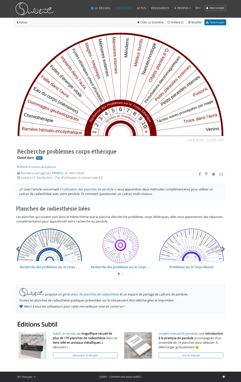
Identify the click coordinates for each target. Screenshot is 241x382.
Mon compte (215, 7)
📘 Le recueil (100, 8)
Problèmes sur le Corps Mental (191, 267)
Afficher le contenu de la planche (36, 167)
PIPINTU (57, 173)
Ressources (160, 8)
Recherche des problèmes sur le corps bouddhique (56, 267)
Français (25, 377)
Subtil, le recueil (64, 333)
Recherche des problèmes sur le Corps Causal (123, 267)
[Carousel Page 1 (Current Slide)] (119, 274)
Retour (22, 22)
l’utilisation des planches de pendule (88, 189)
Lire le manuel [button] (191, 355)
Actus (141, 8)
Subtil (103, 376)
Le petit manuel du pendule (178, 333)
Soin (39, 158)
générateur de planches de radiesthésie (91, 294)
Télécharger (215, 22)
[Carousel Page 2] (122, 274)
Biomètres (124, 8)
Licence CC (60, 178)
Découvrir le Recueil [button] (85, 355)
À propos (181, 8)
